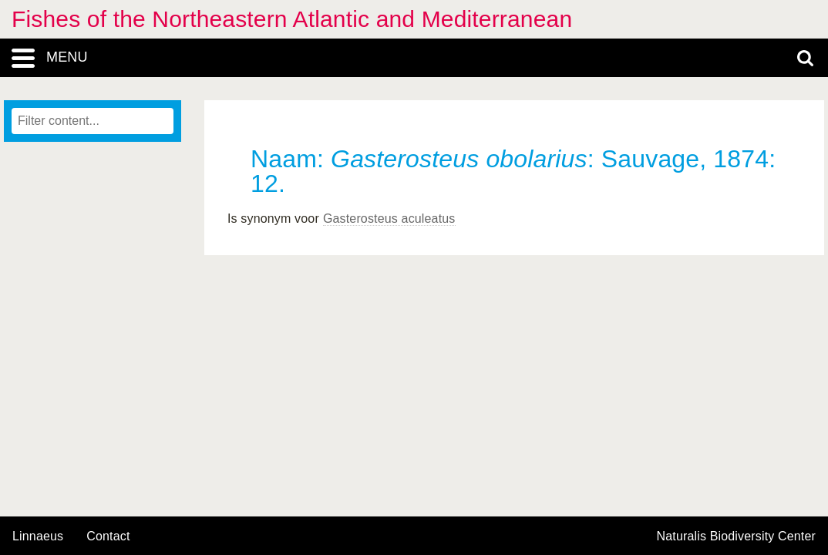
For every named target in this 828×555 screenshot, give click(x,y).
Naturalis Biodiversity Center (736, 536)
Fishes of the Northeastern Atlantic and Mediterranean (292, 19)
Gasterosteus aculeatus (389, 218)
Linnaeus (37, 536)
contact (108, 536)
